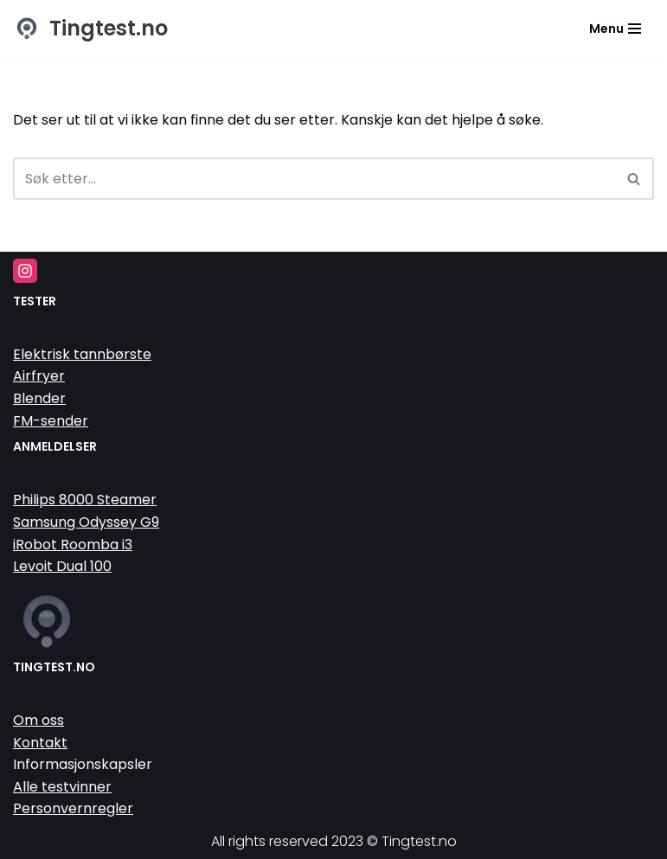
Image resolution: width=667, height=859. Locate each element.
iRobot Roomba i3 (72, 545)
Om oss (38, 720)
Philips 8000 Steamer (85, 500)
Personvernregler (73, 808)
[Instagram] (25, 271)
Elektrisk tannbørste (82, 354)
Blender (39, 398)
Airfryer (39, 376)
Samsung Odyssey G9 (86, 522)
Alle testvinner (62, 787)
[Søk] (314, 178)
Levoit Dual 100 (62, 566)
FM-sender (50, 421)
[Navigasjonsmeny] (615, 28)
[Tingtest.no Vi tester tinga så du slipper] (90, 28)
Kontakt (40, 743)
